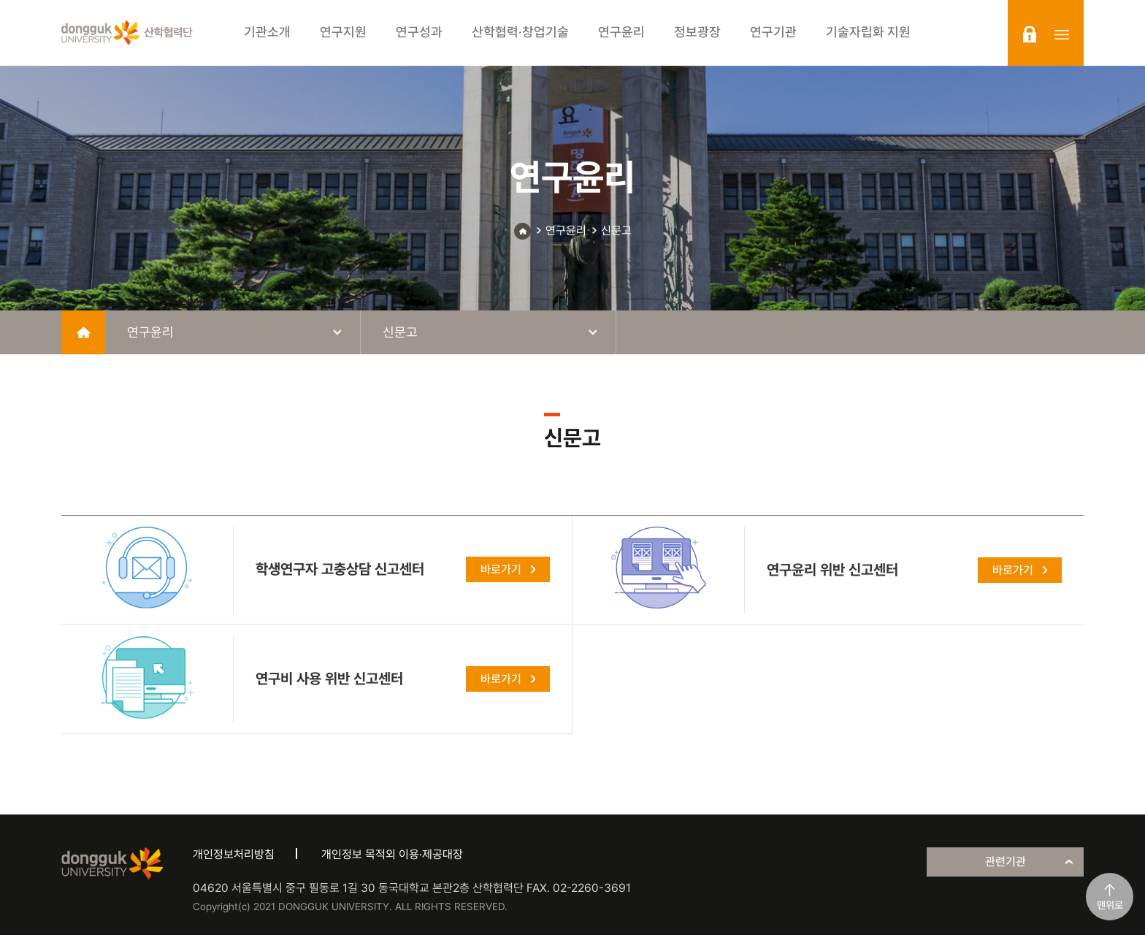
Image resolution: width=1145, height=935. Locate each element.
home (83, 332)
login (1029, 34)
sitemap (1061, 34)
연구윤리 (565, 230)
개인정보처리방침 (234, 854)
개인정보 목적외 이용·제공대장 (392, 854)
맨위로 (1110, 905)
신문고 (616, 230)
